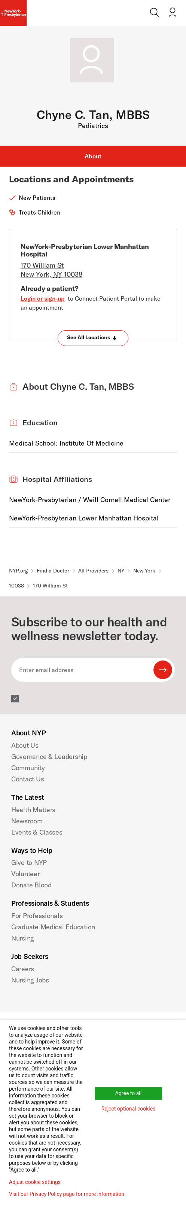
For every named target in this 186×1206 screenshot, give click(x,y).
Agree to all (128, 1093)
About (93, 156)
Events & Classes (36, 832)
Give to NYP (29, 862)
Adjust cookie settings (35, 1182)
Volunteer (25, 873)
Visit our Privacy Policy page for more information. (67, 1194)
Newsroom (27, 821)
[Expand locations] (93, 338)
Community (28, 767)
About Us (25, 745)
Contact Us (27, 779)
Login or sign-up (43, 298)
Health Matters (33, 809)
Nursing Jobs (30, 980)
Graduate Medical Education (53, 927)
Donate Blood (31, 885)
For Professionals (36, 915)
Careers (22, 969)
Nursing (22, 938)
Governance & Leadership (49, 756)
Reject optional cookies (128, 1109)
